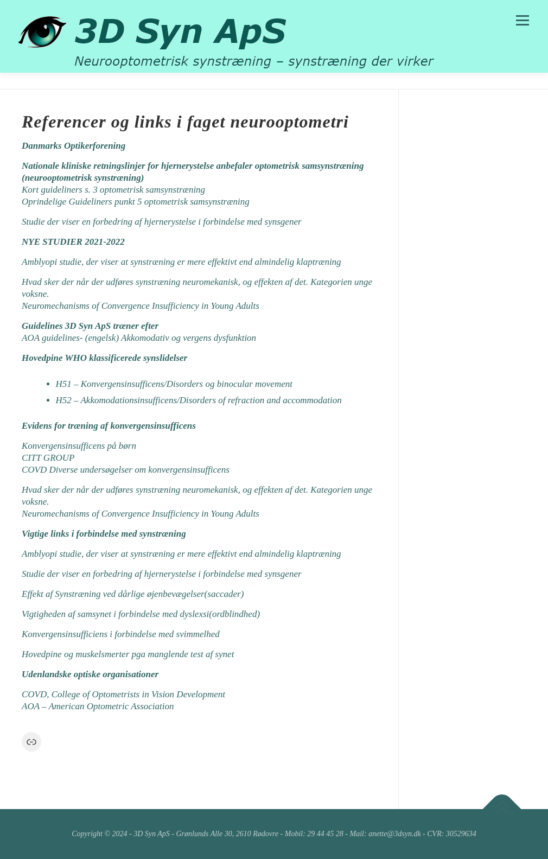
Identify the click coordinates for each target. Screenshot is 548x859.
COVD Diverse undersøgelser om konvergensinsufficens (126, 470)
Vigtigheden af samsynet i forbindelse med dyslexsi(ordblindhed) (141, 614)
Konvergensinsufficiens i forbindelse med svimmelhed (121, 634)
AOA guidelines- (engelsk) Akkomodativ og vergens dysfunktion (139, 338)
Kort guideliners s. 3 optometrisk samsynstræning (113, 189)
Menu (522, 20)
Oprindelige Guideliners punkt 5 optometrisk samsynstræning (136, 201)
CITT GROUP (49, 458)
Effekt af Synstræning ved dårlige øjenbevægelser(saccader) (134, 594)
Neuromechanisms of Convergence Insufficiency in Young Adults (140, 306)
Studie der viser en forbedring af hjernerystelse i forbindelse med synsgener (162, 222)
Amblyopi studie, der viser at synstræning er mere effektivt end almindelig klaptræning (181, 262)
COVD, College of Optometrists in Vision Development (123, 694)
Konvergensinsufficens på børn (80, 446)
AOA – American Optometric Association (98, 706)
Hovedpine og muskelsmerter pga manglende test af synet (128, 654)
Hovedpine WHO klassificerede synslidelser (104, 358)
